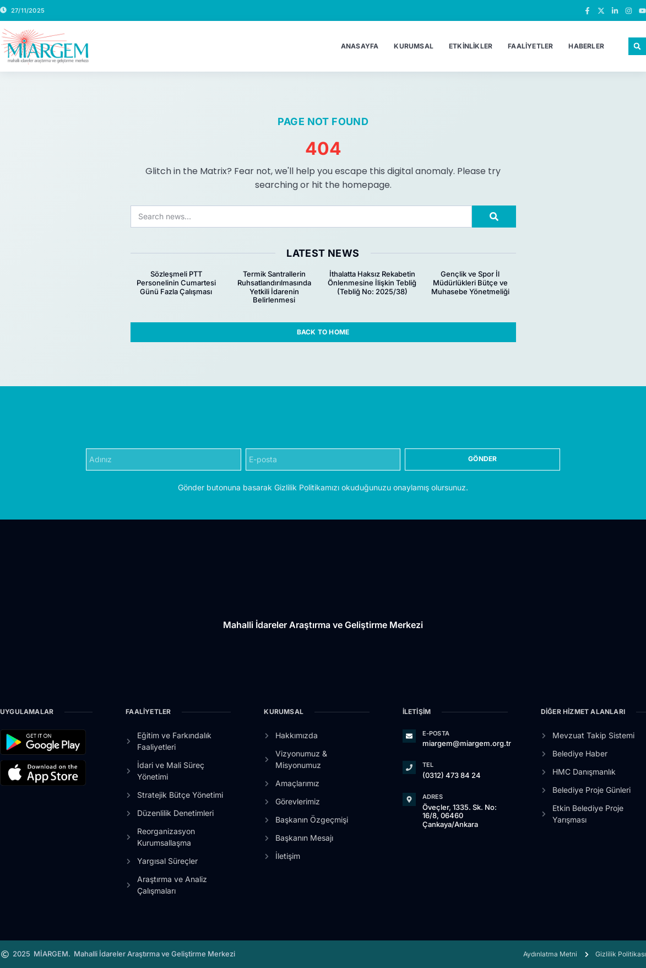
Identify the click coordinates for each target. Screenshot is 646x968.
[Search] (494, 217)
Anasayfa (360, 46)
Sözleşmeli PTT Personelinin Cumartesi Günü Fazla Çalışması (176, 282)
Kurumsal (413, 46)
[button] (637, 46)
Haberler (586, 46)
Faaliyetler (530, 46)
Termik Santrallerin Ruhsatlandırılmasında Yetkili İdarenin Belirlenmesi (274, 286)
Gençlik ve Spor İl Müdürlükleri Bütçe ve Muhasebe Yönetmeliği (470, 282)
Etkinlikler (470, 46)
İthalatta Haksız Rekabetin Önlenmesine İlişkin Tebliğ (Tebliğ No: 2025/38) (372, 282)
